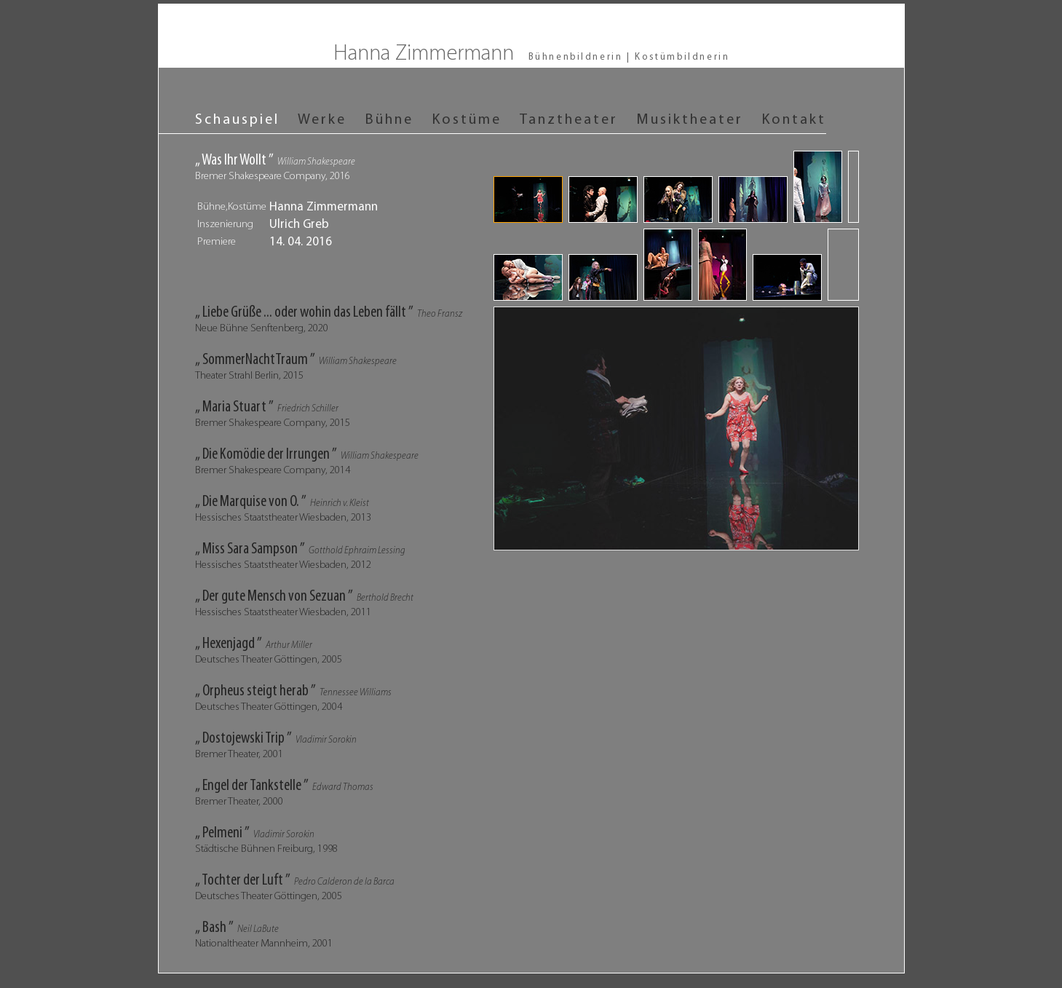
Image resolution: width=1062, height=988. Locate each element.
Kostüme (467, 120)
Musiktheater (689, 120)
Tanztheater (569, 120)
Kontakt (793, 120)
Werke (322, 120)
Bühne (389, 120)
